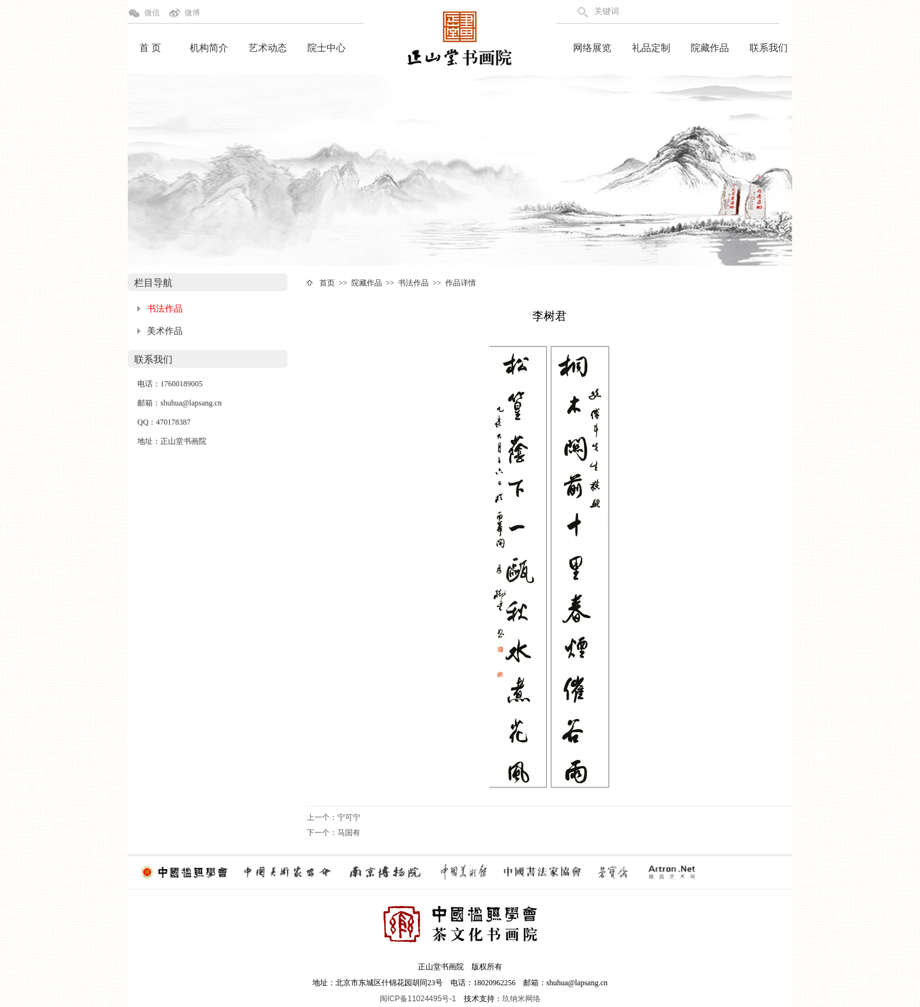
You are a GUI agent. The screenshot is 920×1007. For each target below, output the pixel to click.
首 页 (150, 48)
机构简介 (209, 48)
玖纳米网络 (521, 998)
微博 (192, 12)
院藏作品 (710, 48)
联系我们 (768, 48)
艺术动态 (268, 48)
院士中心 (326, 48)
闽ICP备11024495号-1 (417, 998)
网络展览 (592, 48)
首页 (327, 282)
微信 (152, 12)
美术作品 (165, 331)
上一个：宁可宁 (333, 817)
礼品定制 (651, 48)
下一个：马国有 (333, 832)
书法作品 (165, 309)
